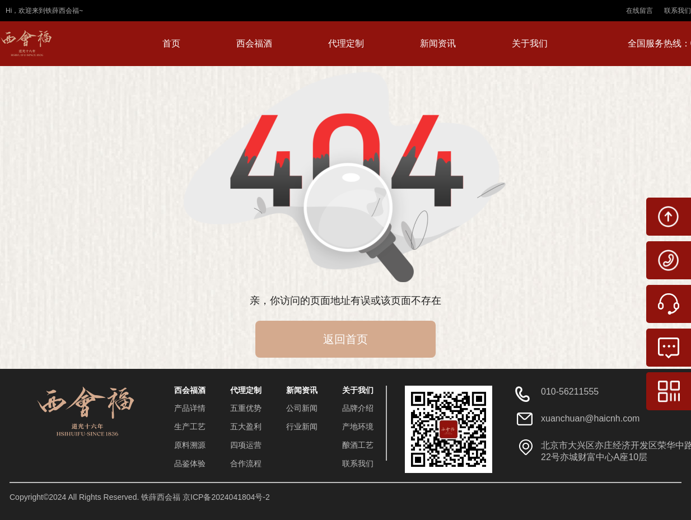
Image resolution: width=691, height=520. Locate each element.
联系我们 (677, 11)
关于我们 (530, 43)
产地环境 (357, 426)
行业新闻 (302, 426)
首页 (171, 43)
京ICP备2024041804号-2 (226, 497)
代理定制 (346, 43)
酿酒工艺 (357, 445)
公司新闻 (302, 408)
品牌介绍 (357, 408)
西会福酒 (254, 43)
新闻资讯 (438, 43)
